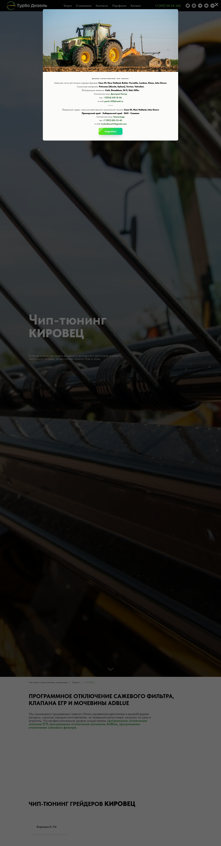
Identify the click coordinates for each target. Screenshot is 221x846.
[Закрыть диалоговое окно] (217, 4)
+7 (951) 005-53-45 (112, 120)
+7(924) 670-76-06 (113, 97)
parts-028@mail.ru (113, 101)
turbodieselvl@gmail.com (114, 123)
